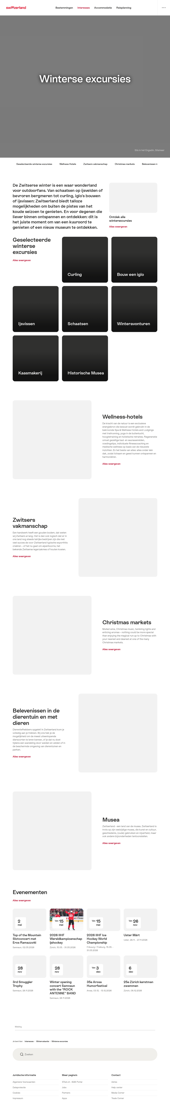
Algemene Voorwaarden (24, 1082)
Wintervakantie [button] (42, 1041)
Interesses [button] (29, 1041)
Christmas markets (125, 164)
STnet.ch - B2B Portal (72, 1082)
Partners (66, 1093)
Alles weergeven (30, 260)
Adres (114, 1082)
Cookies (16, 1093)
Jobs (64, 1087)
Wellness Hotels (67, 164)
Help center (116, 1087)
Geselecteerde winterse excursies (34, 164)
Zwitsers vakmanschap (95, 164)
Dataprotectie (19, 1087)
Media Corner (117, 1093)
